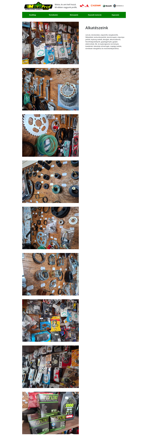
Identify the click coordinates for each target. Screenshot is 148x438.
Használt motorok (94, 15)
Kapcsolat (115, 15)
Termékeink (53, 15)
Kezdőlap (32, 15)
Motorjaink (74, 15)
